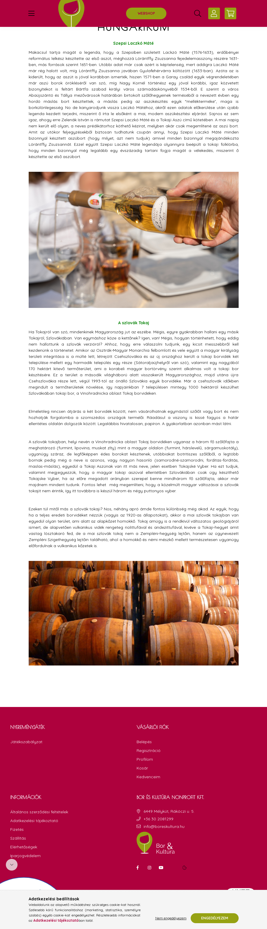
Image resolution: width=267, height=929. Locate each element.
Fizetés (17, 844)
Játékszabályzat (26, 756)
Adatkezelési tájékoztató (34, 835)
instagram (149, 882)
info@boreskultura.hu (164, 841)
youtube (161, 882)
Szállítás (18, 852)
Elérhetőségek (23, 861)
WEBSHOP (146, 13)
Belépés (144, 756)
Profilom (145, 774)
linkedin (173, 882)
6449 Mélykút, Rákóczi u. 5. (169, 826)
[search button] (198, 13)
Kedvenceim (148, 791)
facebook (138, 882)
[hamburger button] (31, 13)
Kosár (142, 782)
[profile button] (214, 13)
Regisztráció (149, 765)
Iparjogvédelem (25, 870)
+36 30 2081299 (158, 833)
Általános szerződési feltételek (39, 826)
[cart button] (230, 13)
